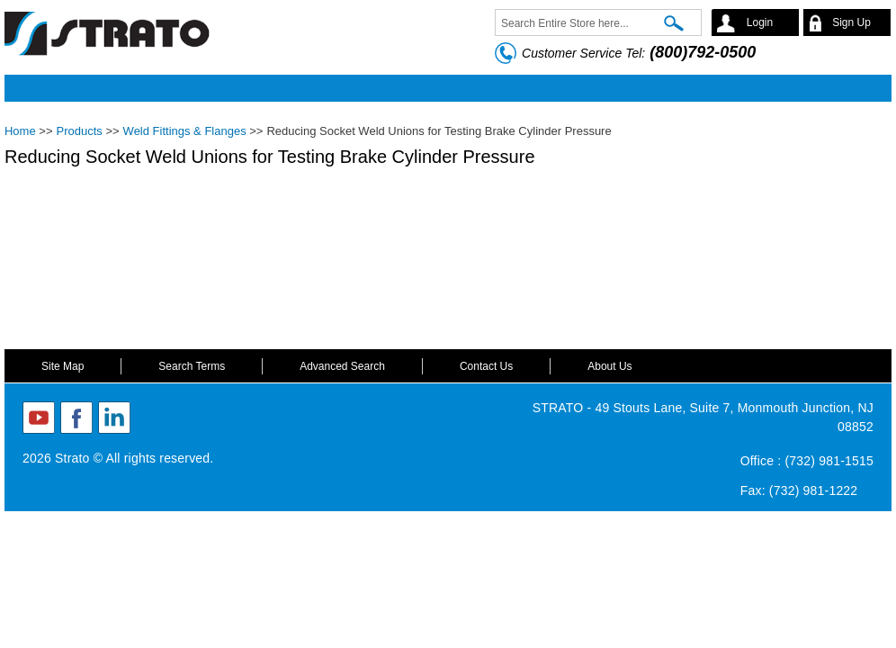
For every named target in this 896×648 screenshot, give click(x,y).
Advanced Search (342, 366)
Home (20, 131)
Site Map (62, 366)
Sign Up (851, 22)
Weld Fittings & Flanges (184, 131)
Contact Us (486, 366)
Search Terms (191, 366)
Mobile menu (443, 88)
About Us (609, 366)
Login (760, 22)
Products (79, 131)
